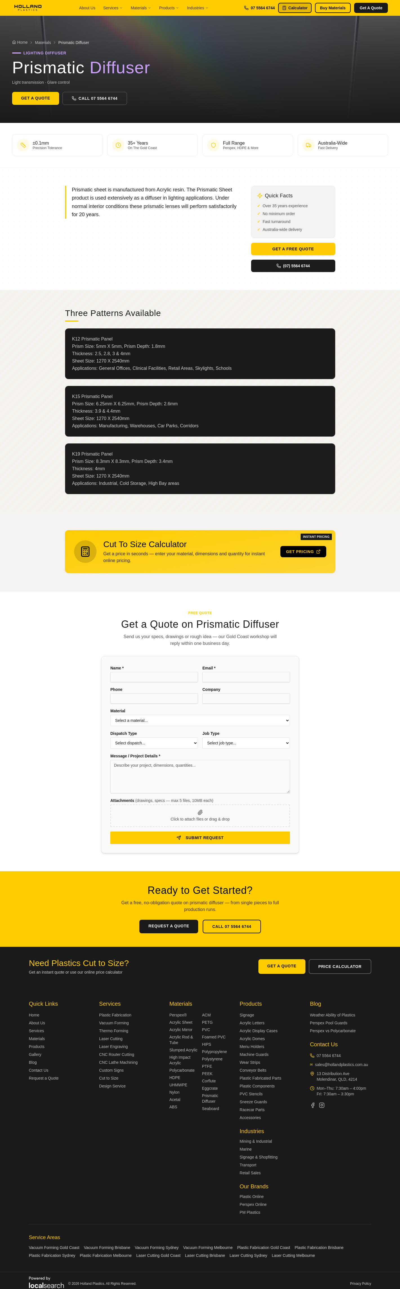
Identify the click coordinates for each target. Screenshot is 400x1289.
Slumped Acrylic (183, 1050)
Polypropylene (214, 1051)
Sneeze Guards (253, 1102)
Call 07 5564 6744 (95, 98)
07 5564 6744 (259, 8)
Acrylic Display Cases (259, 1031)
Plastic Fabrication (115, 1015)
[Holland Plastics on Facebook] (313, 1105)
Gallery (35, 1054)
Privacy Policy (360, 1284)
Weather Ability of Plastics (332, 1015)
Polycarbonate (182, 1070)
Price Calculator (340, 966)
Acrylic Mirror (181, 1029)
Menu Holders (252, 1046)
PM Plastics (250, 1212)
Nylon (174, 1092)
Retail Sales (250, 1173)
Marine (246, 1149)
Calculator (294, 8)
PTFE (207, 1066)
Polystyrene (212, 1059)
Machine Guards (254, 1054)
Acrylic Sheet (181, 1022)
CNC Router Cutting (116, 1054)
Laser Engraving (113, 1046)
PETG (207, 1022)
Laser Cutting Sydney (248, 1255)
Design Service (112, 1086)
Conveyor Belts (253, 1070)
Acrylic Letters (252, 1023)
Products (169, 8)
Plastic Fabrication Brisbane (319, 1247)
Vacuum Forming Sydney (157, 1247)
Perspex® (178, 1015)
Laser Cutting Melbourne (293, 1255)
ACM (206, 1015)
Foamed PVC (213, 1037)
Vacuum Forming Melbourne (208, 1247)
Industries (198, 8)
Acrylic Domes (252, 1038)
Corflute (209, 1081)
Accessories (250, 1117)
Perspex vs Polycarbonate (333, 1031)
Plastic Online (252, 1196)
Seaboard (210, 1108)
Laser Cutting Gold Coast (158, 1255)
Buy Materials (333, 8)
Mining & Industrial (256, 1141)
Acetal (174, 1099)
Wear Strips (250, 1062)
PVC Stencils (251, 1094)
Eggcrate (210, 1088)
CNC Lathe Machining (118, 1062)
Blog (33, 1062)
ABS (173, 1107)
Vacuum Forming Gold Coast (54, 1247)
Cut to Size (108, 1078)
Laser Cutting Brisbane (205, 1255)
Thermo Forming (113, 1031)
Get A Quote (371, 8)
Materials (141, 8)
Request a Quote (44, 1078)
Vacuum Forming (114, 1023)
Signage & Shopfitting (259, 1157)
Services (113, 8)
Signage (247, 1015)
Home (34, 1015)
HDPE (174, 1077)
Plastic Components (257, 1086)
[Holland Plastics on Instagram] (322, 1105)
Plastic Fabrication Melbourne (105, 1255)
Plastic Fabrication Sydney (52, 1255)
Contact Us (38, 1070)
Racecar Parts (252, 1109)
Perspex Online (253, 1204)
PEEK (207, 1073)
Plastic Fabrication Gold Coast (263, 1247)
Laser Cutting (110, 1038)
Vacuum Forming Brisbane (107, 1247)
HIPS (206, 1044)
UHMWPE (178, 1085)
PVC (206, 1029)
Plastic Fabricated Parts (260, 1078)
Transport (248, 1165)
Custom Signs (111, 1070)
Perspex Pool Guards (328, 1023)
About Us (87, 8)
